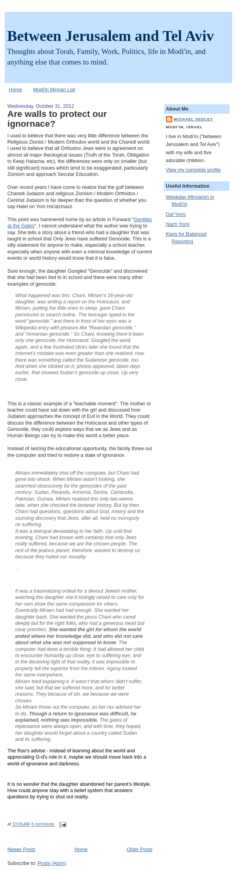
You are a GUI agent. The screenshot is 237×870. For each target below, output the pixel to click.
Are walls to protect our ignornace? (57, 119)
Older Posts (140, 849)
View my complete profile (193, 170)
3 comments (43, 824)
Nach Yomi (178, 224)
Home (15, 89)
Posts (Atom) (52, 863)
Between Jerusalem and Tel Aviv (110, 36)
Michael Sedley (193, 119)
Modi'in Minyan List (54, 89)
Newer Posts (21, 849)
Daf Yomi (176, 214)
